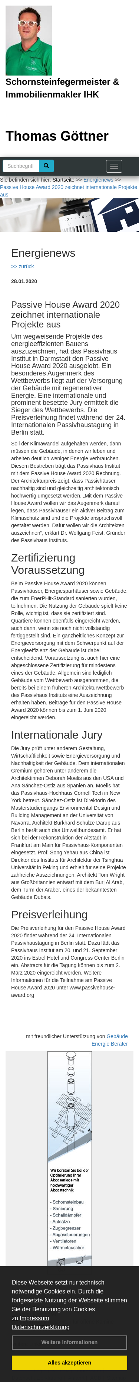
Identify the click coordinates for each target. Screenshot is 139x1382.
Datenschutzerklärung (41, 1327)
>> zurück (22, 266)
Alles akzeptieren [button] (70, 1363)
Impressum (34, 1318)
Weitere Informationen (70, 1342)
